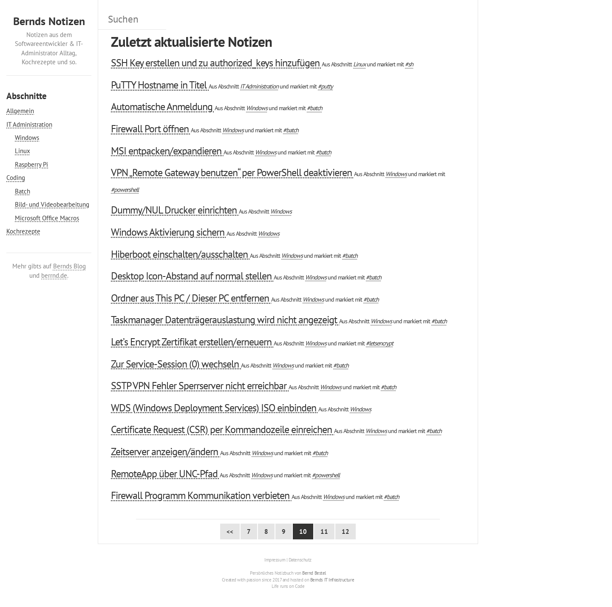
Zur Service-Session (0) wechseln (176, 363)
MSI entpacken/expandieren (167, 150)
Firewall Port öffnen (151, 128)
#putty (325, 86)
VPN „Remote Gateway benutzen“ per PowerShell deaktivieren (232, 172)
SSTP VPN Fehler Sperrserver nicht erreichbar (200, 385)
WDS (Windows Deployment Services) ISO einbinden (214, 407)
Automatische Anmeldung (163, 106)
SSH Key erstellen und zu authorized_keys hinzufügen (216, 62)
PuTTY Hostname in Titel (160, 84)
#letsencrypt (379, 343)
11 (324, 531)
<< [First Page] (230, 531)
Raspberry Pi (31, 164)
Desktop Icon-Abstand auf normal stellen (192, 275)
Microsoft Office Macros (47, 218)
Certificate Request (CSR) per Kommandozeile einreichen (222, 429)
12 (345, 531)
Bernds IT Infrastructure (332, 580)
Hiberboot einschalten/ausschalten (180, 254)
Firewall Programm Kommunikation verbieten (201, 495)
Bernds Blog (69, 266)
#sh (409, 64)
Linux (22, 151)
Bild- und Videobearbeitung (52, 204)
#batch (314, 108)
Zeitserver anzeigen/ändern (165, 451)
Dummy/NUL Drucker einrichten (175, 210)
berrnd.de (54, 275)
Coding (15, 178)
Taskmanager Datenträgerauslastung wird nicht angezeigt (225, 319)
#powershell (125, 189)
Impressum (274, 560)
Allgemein (20, 111)
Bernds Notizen (49, 21)
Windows (27, 138)
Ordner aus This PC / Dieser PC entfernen (191, 298)
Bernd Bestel (314, 573)
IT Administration (29, 124)
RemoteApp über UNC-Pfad (165, 473)
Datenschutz (300, 560)
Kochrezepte (23, 231)
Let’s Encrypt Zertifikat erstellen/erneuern (192, 341)
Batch (22, 191)
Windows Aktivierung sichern (169, 232)
